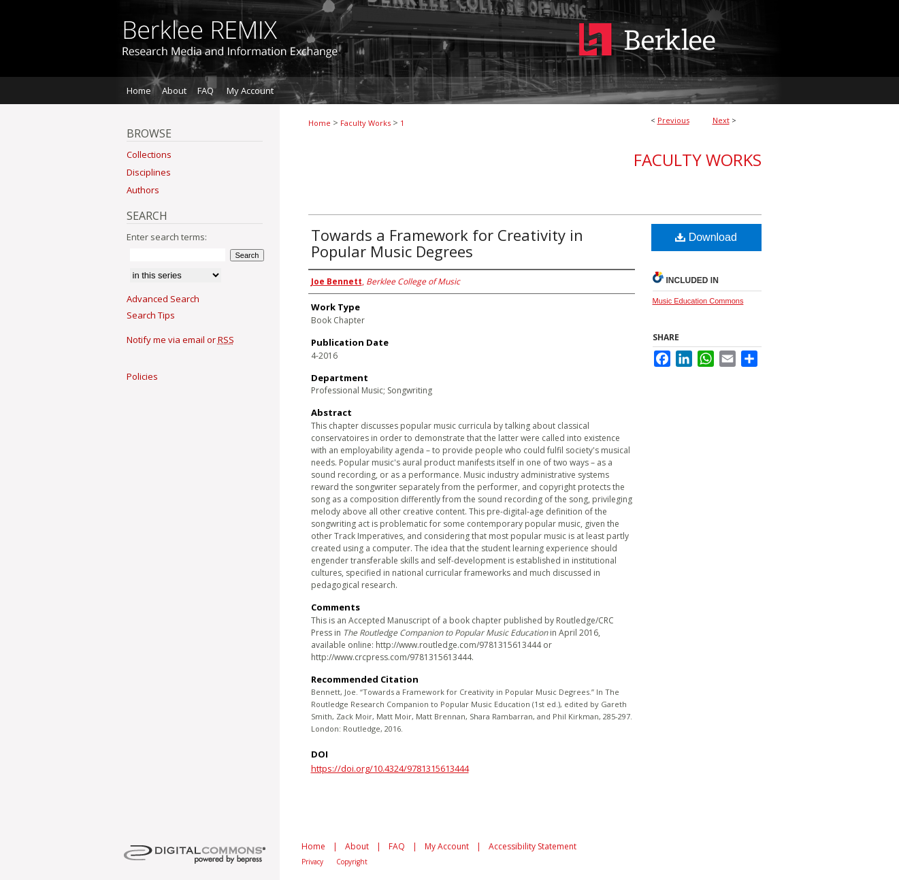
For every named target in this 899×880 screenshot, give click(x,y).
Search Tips (151, 315)
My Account (447, 846)
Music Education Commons (698, 301)
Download (706, 237)
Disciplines (149, 172)
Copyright (351, 861)
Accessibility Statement (532, 846)
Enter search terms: (167, 237)
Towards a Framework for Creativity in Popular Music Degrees (447, 243)
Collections (149, 154)
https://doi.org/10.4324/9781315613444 (390, 768)
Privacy (312, 861)
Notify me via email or (180, 339)
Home (319, 123)
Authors (143, 190)
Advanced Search (163, 299)
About (357, 846)
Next (721, 120)
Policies (142, 376)
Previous (673, 120)
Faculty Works (365, 123)
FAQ (397, 846)
